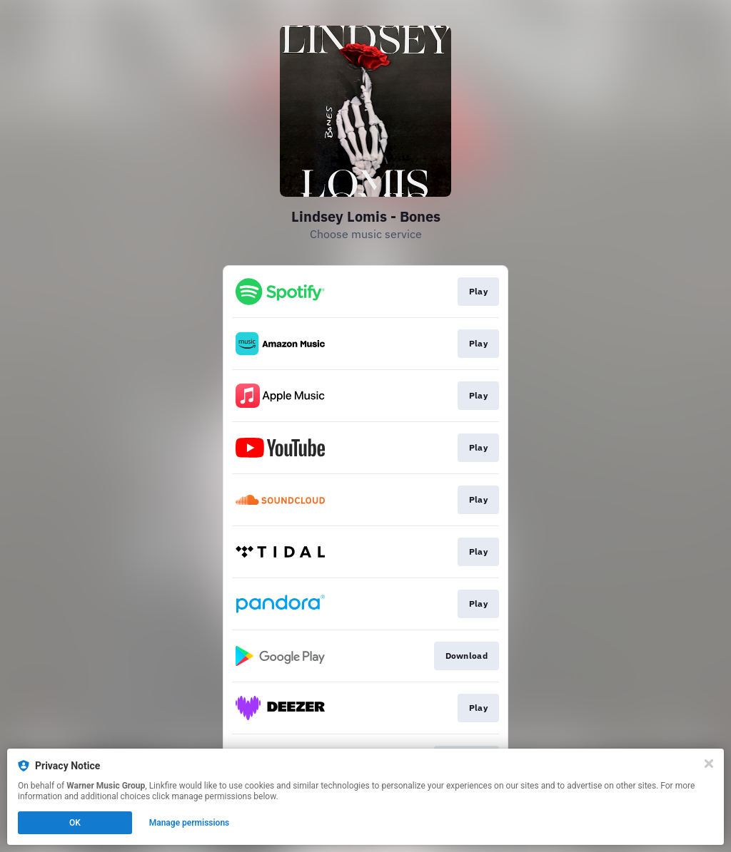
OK (75, 823)
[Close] (708, 763)
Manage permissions (189, 823)
